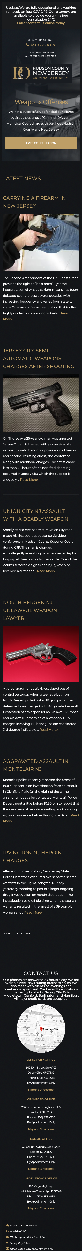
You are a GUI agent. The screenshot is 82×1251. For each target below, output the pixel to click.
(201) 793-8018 (43, 45)
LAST (7, 933)
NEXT (28, 933)
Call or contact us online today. (41, 23)
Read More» (29, 480)
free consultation (41, 143)
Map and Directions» (41, 1089)
